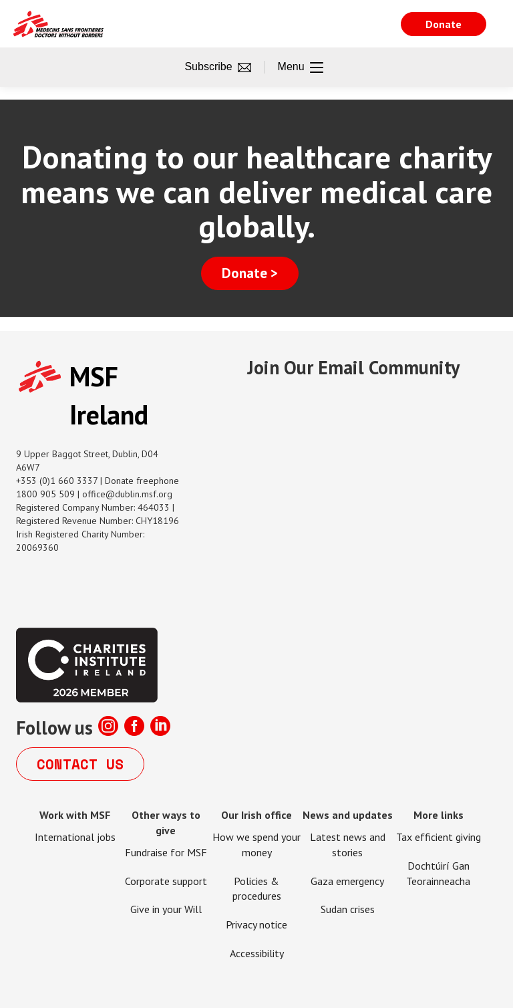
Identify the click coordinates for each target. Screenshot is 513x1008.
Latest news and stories (347, 844)
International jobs (75, 837)
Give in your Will (166, 909)
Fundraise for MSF (166, 852)
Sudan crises (348, 909)
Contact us (80, 764)
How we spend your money (256, 844)
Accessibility (257, 953)
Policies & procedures (256, 888)
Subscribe (217, 67)
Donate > (250, 273)
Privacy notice (256, 924)
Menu (300, 67)
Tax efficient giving (438, 837)
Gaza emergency (347, 881)
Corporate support (166, 881)
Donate (443, 24)
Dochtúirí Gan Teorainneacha (438, 873)
